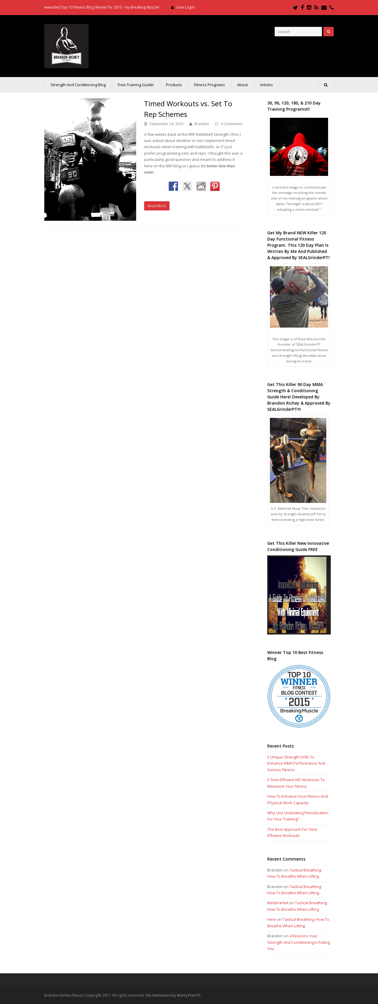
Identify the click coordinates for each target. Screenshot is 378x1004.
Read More (157, 205)
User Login (185, 7)
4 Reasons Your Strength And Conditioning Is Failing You (298, 942)
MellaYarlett (278, 902)
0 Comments (231, 123)
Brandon (201, 123)
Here (271, 919)
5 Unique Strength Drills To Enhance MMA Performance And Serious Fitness (296, 763)
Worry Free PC (189, 995)
